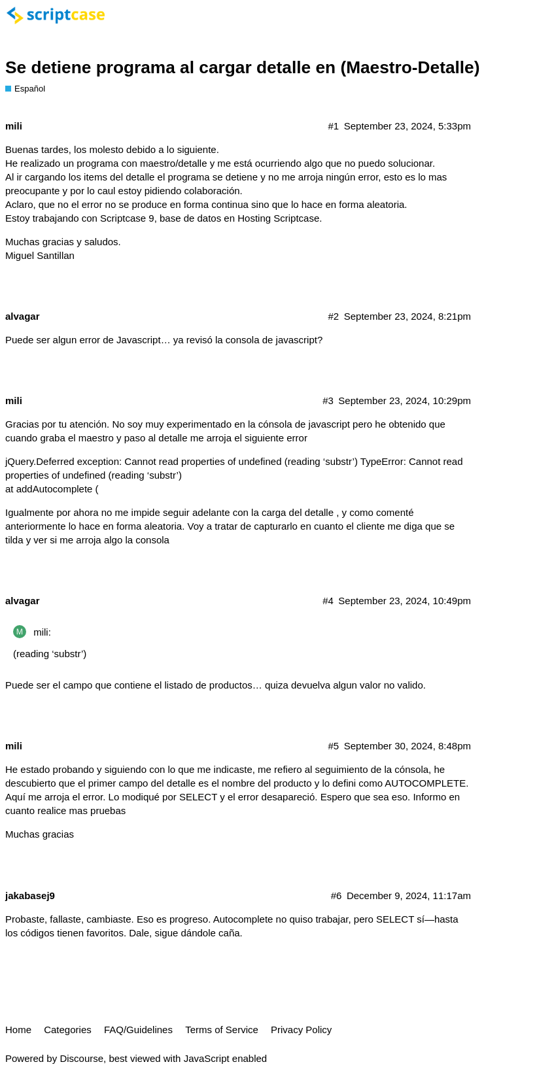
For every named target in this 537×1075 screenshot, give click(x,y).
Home (18, 1029)
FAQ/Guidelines (138, 1029)
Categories (68, 1029)
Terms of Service (221, 1029)
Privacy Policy (301, 1029)
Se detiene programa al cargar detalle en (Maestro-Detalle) (242, 67)
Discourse (81, 1058)
